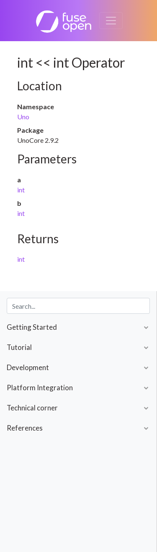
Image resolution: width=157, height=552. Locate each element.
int (21, 190)
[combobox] (78, 306)
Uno (23, 117)
